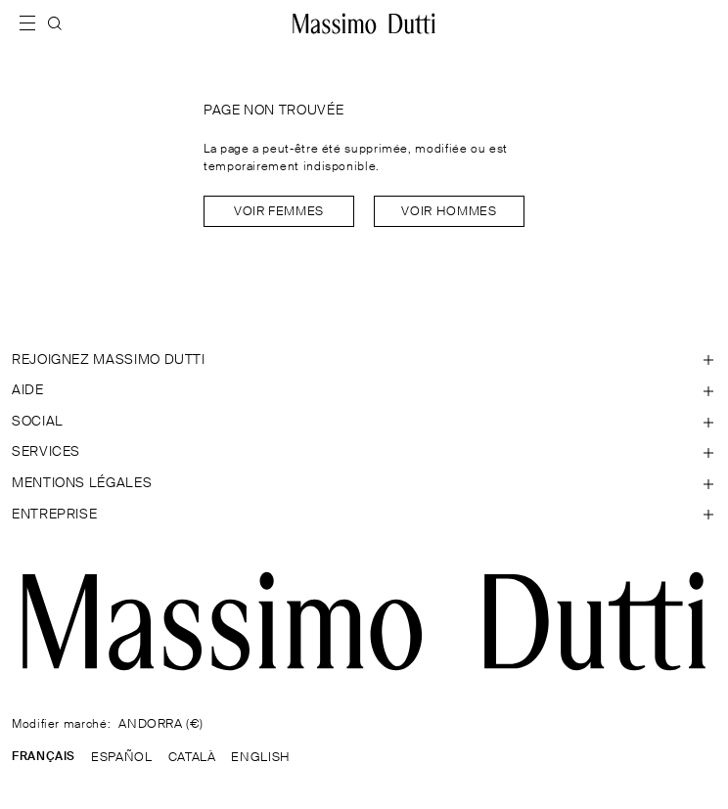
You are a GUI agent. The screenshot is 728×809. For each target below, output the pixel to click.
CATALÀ (192, 757)
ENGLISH (260, 757)
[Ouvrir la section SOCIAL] (364, 422)
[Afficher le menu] (33, 23)
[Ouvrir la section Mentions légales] (364, 484)
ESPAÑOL (121, 757)
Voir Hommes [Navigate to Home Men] (448, 211)
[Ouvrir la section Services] (364, 453)
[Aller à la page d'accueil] (364, 621)
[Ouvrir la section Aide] (364, 391)
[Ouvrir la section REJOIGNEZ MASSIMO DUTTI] (364, 361)
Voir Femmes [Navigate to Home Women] (279, 211)
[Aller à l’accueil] (364, 23)
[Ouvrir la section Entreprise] (364, 515)
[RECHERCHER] (55, 23)
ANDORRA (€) (160, 724)
